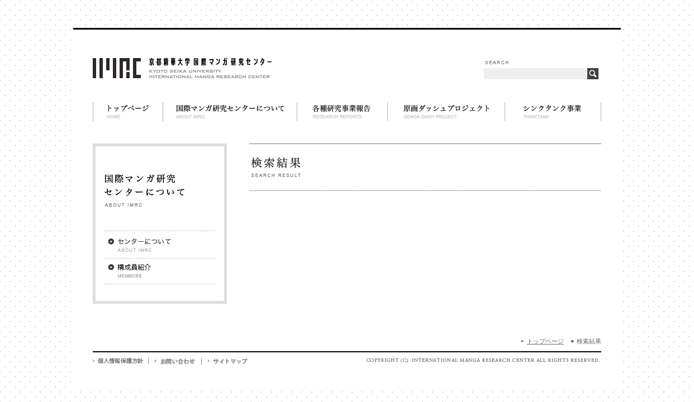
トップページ (545, 341)
